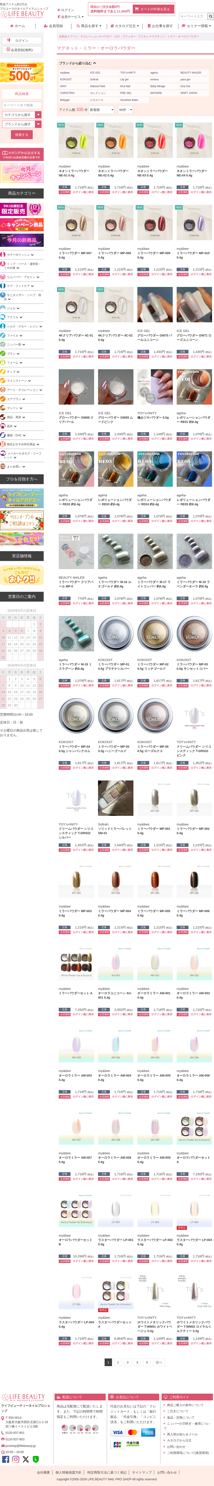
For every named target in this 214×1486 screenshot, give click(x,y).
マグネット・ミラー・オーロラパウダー (175, 36)
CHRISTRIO (67, 93)
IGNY (63, 86)
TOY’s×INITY (128, 72)
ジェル (11, 308)
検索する (21, 134)
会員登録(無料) (22, 50)
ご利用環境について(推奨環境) (188, 1453)
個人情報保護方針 (68, 1472)
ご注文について (177, 1411)
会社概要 (43, 1472)
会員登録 (53, 26)
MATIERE (156, 93)
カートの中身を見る (155, 9)
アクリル (13, 317)
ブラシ (11, 353)
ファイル (13, 335)
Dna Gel (185, 86)
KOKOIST (66, 79)
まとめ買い (14, 466)
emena (154, 79)
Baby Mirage (157, 86)
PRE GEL (126, 93)
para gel (185, 79)
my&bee (65, 72)
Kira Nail (125, 86)
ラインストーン (17, 380)
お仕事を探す (160, 26)
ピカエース (96, 100)
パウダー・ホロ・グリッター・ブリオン (125, 36)
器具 (10, 426)
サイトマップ (142, 1472)
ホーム (17, 26)
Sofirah (94, 79)
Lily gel (124, 79)
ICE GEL (95, 72)
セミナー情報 (196, 26)
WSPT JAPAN (189, 93)
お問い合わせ (176, 1446)
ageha (154, 72)
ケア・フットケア (19, 286)
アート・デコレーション (84, 36)
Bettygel (64, 100)
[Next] (159, 1362)
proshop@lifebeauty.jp (20, 1446)
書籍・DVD (14, 435)
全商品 (63, 36)
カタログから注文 (179, 1440)
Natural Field (97, 86)
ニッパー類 (14, 344)
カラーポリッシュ (19, 254)
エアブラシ (14, 399)
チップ (11, 371)
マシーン (13, 408)
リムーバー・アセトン (21, 277)
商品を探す (89, 26)
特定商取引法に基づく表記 (107, 1472)
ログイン (65, 10)
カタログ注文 (125, 26)
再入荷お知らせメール (182, 1434)
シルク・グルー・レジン (23, 326)
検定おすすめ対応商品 (21, 444)
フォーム (13, 362)
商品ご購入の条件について (185, 1405)
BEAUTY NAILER (191, 72)
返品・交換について (181, 1417)
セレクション (98, 93)
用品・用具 (14, 417)
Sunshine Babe (129, 100)
